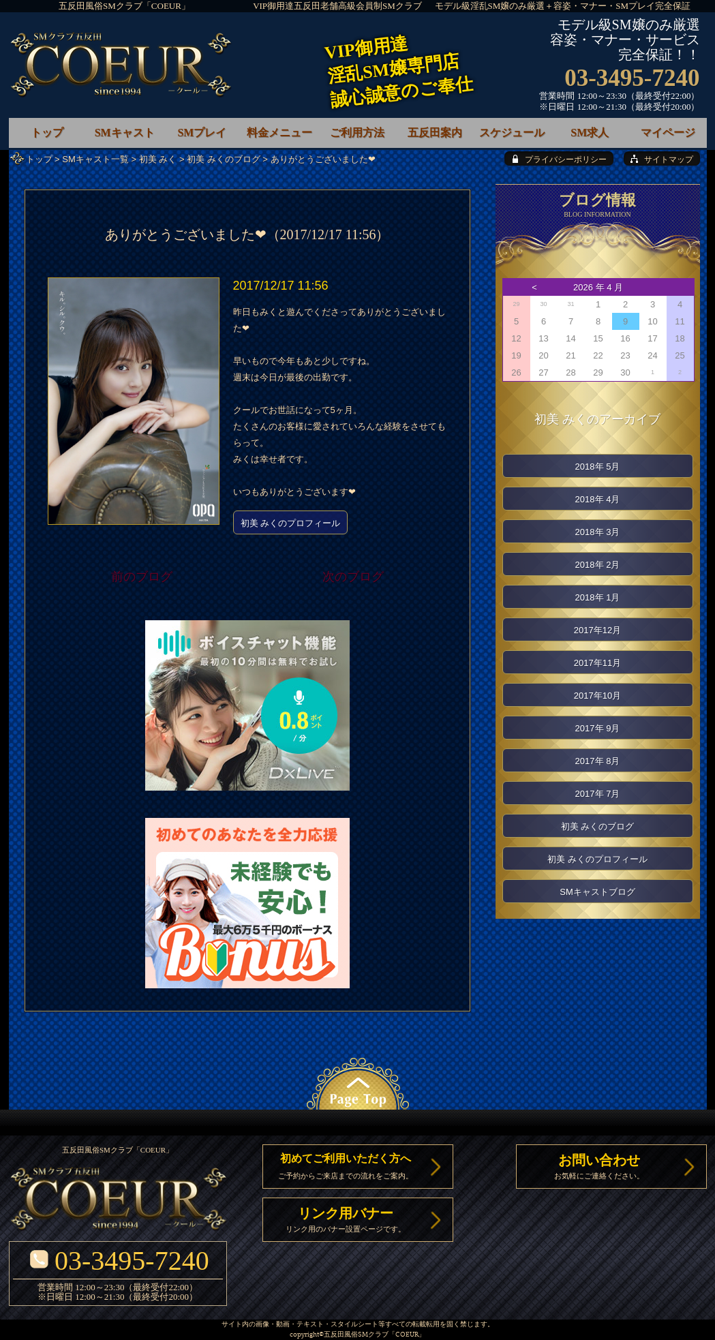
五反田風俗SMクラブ (356, 1335)
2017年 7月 (597, 794)
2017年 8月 (597, 761)
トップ (39, 159)
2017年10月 (597, 695)
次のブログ (353, 576)
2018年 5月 (597, 466)
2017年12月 (597, 630)
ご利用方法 (357, 132)
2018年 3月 (597, 532)
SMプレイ (201, 132)
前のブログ (141, 576)
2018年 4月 (597, 499)
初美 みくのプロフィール (291, 523)
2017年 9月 (597, 728)
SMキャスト (125, 132)
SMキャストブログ (597, 892)
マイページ (668, 132)
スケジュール (512, 132)
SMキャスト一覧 (95, 159)
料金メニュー (279, 132)
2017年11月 (597, 663)
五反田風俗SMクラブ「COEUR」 (124, 6)
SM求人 (590, 132)
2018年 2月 (597, 565)
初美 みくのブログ (223, 159)
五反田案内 (435, 132)
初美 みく (158, 159)
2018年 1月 (597, 597)
